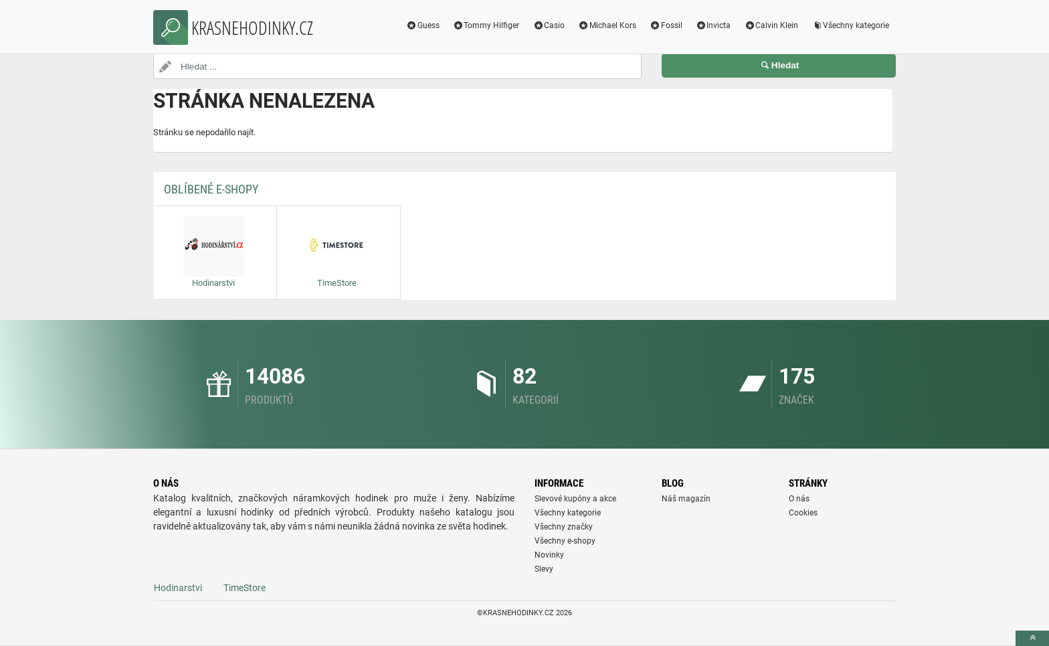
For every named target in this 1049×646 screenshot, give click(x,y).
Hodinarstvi (178, 587)
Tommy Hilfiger (486, 25)
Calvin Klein (771, 25)
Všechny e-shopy (565, 541)
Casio (549, 25)
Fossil (666, 25)
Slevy (544, 569)
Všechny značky (564, 527)
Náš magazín (686, 498)
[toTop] (1032, 638)
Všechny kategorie (850, 25)
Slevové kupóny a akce (575, 498)
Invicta (713, 25)
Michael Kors (607, 25)
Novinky (549, 555)
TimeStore (244, 587)
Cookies (803, 512)
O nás (799, 498)
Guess (423, 25)
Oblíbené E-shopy (211, 189)
